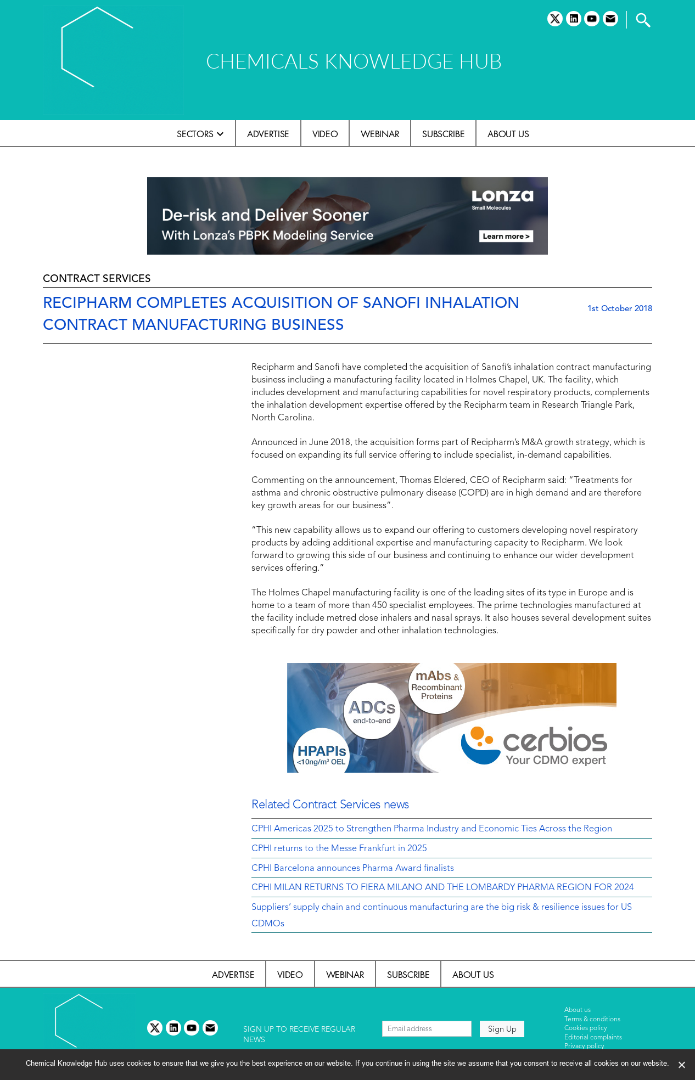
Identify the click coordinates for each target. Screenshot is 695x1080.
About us (508, 133)
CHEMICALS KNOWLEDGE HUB (354, 60)
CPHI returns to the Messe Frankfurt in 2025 (339, 849)
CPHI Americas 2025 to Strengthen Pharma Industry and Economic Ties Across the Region (431, 829)
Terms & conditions (592, 1019)
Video (325, 133)
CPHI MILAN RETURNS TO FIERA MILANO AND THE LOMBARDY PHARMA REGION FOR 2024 (442, 888)
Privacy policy (584, 1046)
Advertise (268, 133)
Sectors (195, 133)
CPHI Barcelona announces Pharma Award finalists (352, 868)
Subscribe (443, 133)
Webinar (380, 133)
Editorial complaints (593, 1037)
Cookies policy (585, 1028)
